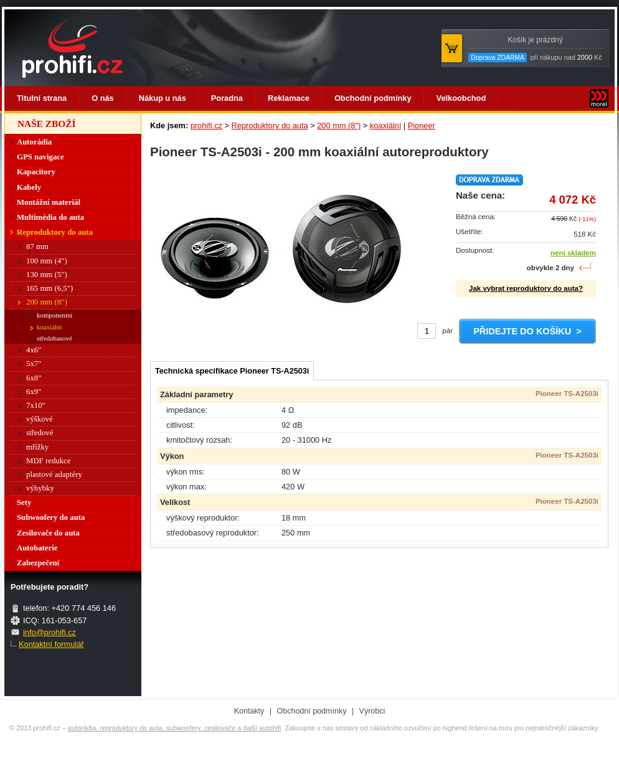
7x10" (35, 405)
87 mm (37, 246)
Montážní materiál (48, 202)
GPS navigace (40, 157)
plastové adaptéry (54, 474)
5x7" (33, 363)
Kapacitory (36, 171)
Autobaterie (37, 548)
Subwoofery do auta (51, 517)
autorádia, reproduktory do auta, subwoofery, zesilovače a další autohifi (174, 728)
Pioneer (421, 125)
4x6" (33, 350)
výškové (39, 419)
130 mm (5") (46, 274)
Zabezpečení (38, 563)
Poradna (227, 98)
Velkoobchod (461, 98)
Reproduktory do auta (270, 125)
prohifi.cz (206, 125)
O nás (103, 98)
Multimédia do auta (50, 217)
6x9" (33, 391)
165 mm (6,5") (49, 288)
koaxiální (386, 125)
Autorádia (34, 142)
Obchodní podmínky (373, 98)
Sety (24, 502)
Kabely (29, 187)
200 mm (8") (339, 125)
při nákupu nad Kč (535, 48)
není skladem (573, 253)
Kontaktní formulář (51, 644)
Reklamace (289, 98)
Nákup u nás (162, 98)
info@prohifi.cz (49, 632)
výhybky (40, 488)
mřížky (37, 447)
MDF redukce (48, 460)
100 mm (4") (46, 261)
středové (39, 432)
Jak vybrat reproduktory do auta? (526, 288)
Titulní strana (42, 98)
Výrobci (372, 711)
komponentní (54, 315)
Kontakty (249, 711)
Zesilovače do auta (48, 533)
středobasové (54, 338)
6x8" (33, 378)
